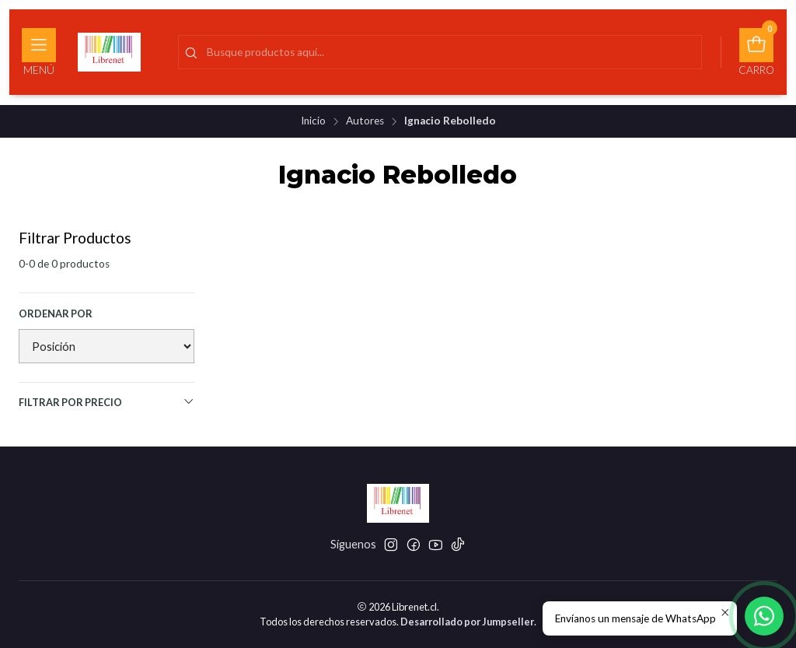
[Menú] (39, 52)
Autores (365, 121)
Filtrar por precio (106, 401)
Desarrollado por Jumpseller (467, 621)
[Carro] (756, 52)
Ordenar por (56, 313)
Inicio (313, 121)
